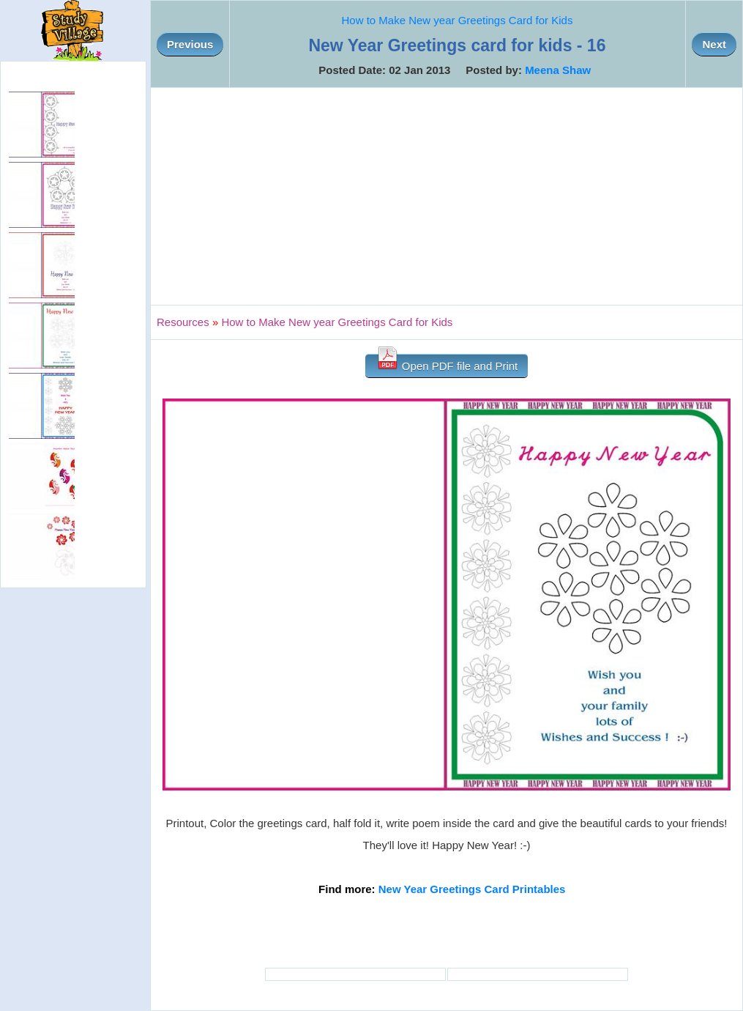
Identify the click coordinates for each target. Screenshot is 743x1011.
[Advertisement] (446, 196)
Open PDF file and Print (447, 363)
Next (714, 44)
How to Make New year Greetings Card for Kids (456, 20)
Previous (190, 44)
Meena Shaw (558, 70)
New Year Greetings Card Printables (472, 889)
